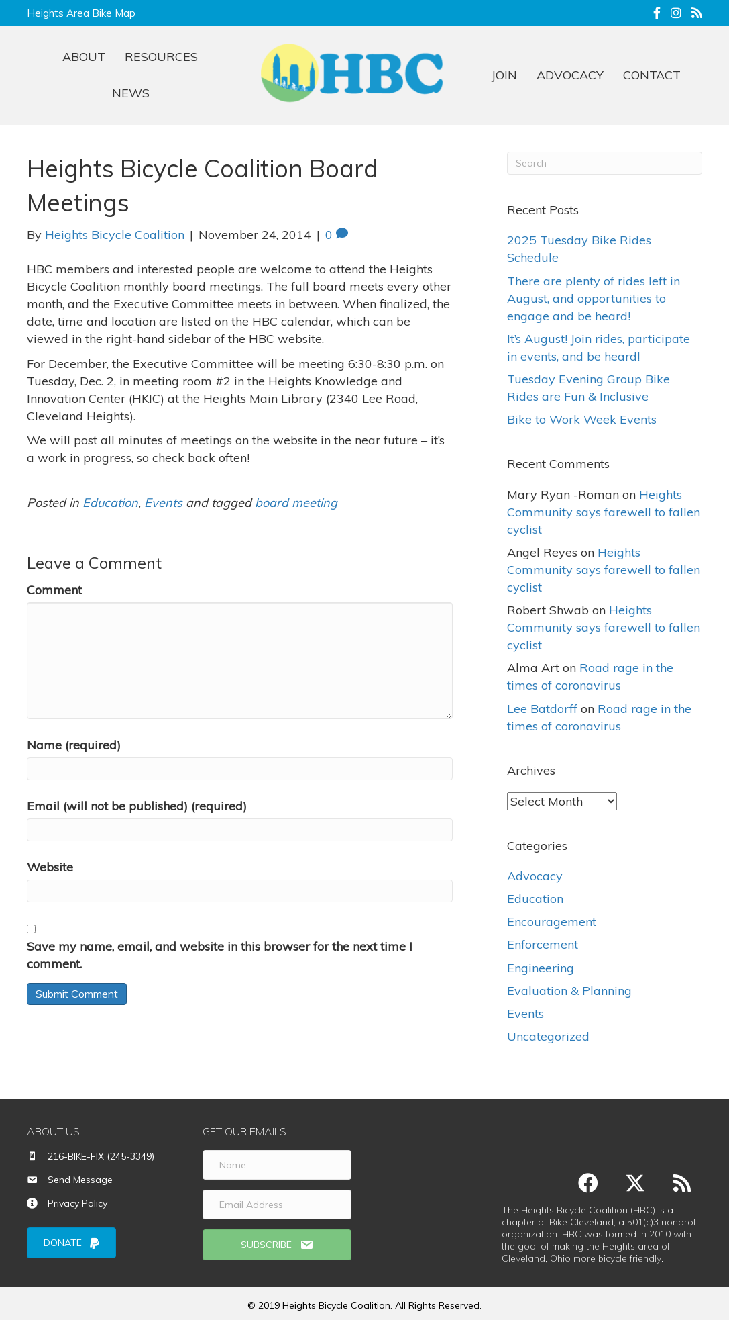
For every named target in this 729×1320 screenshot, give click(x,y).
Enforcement (542, 944)
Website (50, 867)
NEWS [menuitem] (131, 93)
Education (110, 502)
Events (163, 502)
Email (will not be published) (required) (137, 806)
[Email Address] (277, 1204)
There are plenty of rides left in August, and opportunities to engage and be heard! (593, 298)
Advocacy (535, 876)
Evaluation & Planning (569, 990)
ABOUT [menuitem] (83, 56)
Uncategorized (548, 1036)
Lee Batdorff (542, 708)
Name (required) (74, 745)
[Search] (604, 163)
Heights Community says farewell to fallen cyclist (603, 512)
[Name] (277, 1165)
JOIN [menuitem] (504, 75)
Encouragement (551, 921)
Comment (54, 590)
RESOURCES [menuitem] (161, 56)
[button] (277, 1244)
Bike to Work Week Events (582, 419)
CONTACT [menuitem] (652, 75)
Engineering (540, 967)
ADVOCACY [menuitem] (570, 75)
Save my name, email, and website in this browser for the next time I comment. (219, 955)
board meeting (296, 502)
